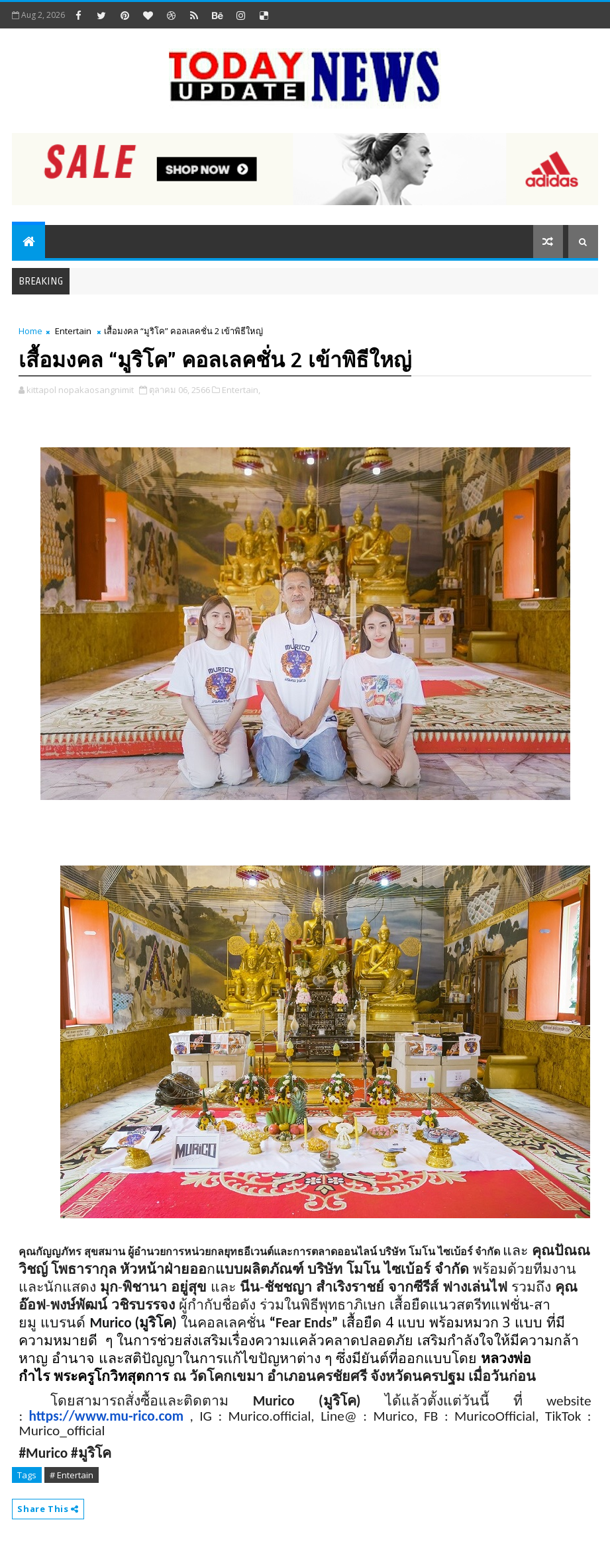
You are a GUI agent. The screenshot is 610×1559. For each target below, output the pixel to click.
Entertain (73, 331)
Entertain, (241, 390)
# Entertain (71, 1475)
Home (30, 331)
